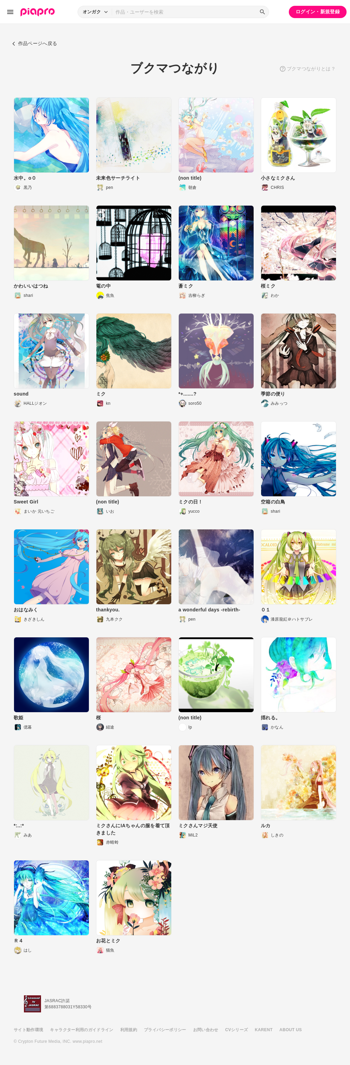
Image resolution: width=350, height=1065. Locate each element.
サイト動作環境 (28, 1029)
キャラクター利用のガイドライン (81, 1029)
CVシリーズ (236, 1029)
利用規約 (128, 1029)
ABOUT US (291, 1029)
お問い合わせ (205, 1029)
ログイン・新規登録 (318, 11)
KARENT (264, 1029)
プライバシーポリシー (165, 1029)
